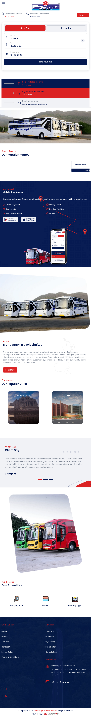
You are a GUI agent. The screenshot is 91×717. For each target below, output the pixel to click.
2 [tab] (45, 479)
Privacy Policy (7, 652)
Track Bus (50, 631)
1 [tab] (40, 479)
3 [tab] (51, 479)
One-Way (25, 28)
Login (83, 15)
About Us (5, 641)
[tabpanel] (45, 464)
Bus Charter (51, 647)
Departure (14, 52)
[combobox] (48, 38)
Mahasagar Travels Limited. (45, 710)
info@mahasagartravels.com (34, 104)
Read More (10, 370)
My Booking (50, 641)
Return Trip (66, 28)
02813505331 (35, 16)
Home (4, 631)
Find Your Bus (45, 61)
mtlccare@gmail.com (61, 682)
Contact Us (6, 647)
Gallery (4, 636)
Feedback (50, 636)
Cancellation (51, 652)
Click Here (9, 16)
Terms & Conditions (10, 657)
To (11, 43)
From (12, 35)
